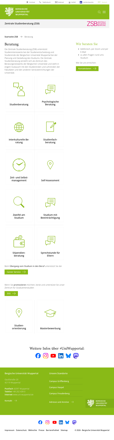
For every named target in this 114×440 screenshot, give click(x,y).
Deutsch (104, 2)
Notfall (73, 2)
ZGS (9, 296)
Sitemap (64, 433)
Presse (41, 433)
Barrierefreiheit (52, 433)
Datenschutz (21, 433)
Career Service (14, 274)
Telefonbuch (46, 2)
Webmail (61, 2)
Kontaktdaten (84, 68)
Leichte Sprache (88, 2)
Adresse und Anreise (59, 405)
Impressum (9, 433)
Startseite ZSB (11, 36)
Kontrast (32, 2)
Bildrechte (32, 433)
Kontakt (9, 403)
